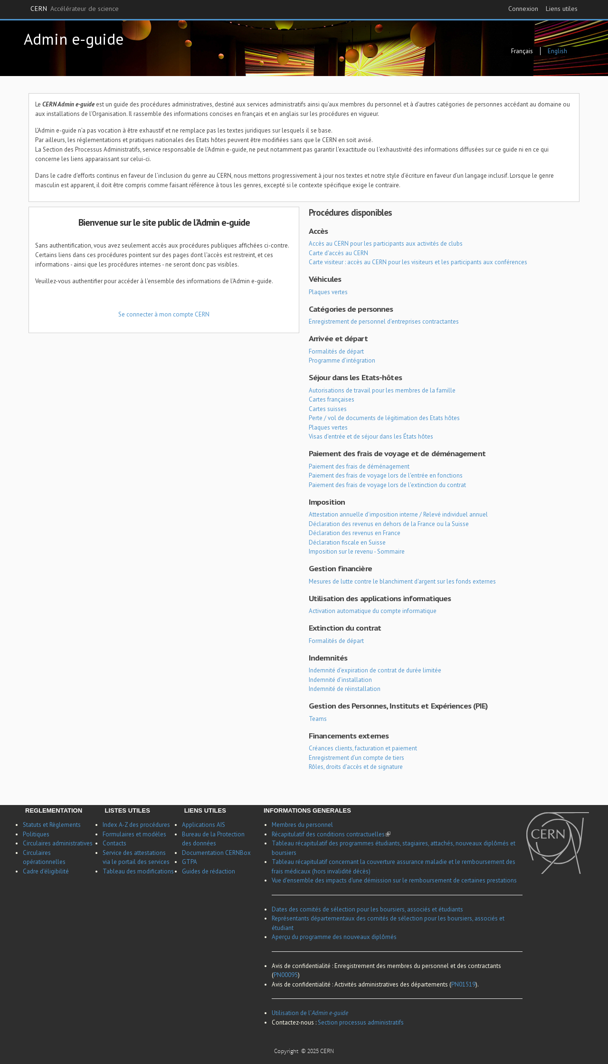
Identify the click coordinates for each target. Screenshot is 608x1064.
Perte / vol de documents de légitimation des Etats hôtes (384, 418)
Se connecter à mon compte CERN (163, 314)
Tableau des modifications (138, 871)
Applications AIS (203, 825)
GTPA (189, 862)
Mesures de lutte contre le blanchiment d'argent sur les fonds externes (402, 581)
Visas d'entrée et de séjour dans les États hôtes (371, 436)
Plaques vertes (328, 292)
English (557, 51)
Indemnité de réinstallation (344, 689)
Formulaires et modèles (134, 834)
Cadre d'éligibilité (46, 871)
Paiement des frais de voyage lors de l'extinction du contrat (387, 485)
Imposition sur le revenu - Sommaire (357, 551)
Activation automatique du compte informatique (373, 611)
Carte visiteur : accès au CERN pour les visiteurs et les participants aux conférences (418, 262)
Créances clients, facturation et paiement (363, 748)
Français (522, 51)
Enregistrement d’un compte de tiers (356, 758)
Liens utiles (562, 8)
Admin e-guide (74, 39)
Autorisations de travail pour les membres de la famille (382, 390)
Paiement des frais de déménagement (359, 466)
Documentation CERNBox (216, 853)
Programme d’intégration (342, 360)
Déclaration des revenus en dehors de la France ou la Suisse (389, 524)
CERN (74, 9)
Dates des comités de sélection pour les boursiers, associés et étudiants (367, 909)
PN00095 (286, 975)
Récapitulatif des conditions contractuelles (331, 834)
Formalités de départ (336, 351)
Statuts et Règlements (52, 825)
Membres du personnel (302, 825)
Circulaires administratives (58, 843)
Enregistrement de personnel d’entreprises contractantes (384, 321)
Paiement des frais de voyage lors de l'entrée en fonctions (386, 475)
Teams (318, 719)
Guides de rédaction (208, 871)
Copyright (287, 1051)
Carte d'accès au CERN (338, 253)
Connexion (523, 8)
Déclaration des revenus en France (354, 533)
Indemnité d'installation (340, 680)
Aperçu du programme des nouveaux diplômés (334, 937)
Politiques (36, 834)
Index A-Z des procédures (136, 825)
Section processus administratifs (361, 1022)
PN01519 (463, 984)
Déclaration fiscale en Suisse (347, 542)
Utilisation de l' (310, 1013)
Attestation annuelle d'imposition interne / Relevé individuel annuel (398, 514)
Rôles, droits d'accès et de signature (356, 767)
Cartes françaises (331, 399)
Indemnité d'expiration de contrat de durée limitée (375, 670)
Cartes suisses (328, 409)
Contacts (114, 843)
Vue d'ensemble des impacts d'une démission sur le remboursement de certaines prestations (394, 880)
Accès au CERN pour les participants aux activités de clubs (386, 244)
